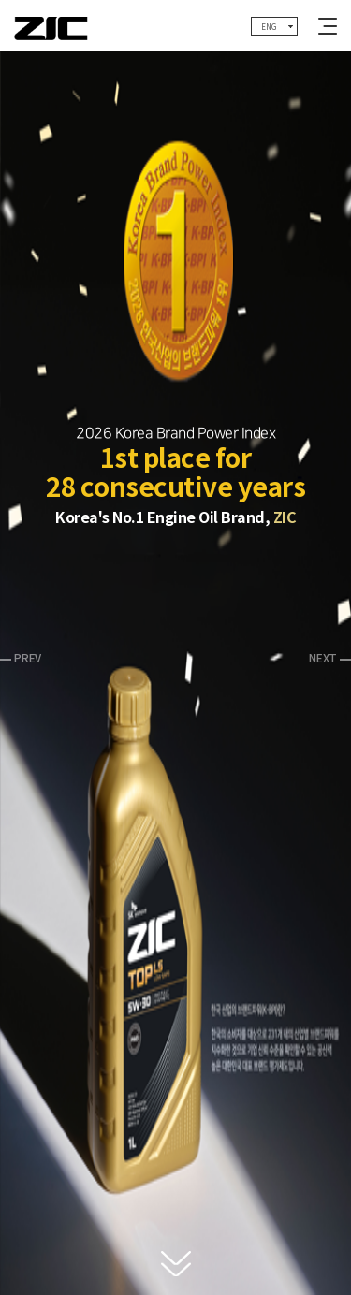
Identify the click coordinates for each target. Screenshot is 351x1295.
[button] (20, 657)
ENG (268, 27)
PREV (27, 658)
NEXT (323, 658)
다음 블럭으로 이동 (176, 1264)
